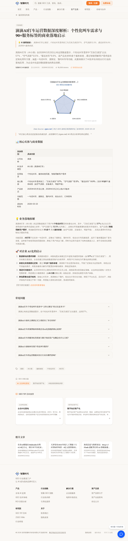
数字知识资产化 (38, 383)
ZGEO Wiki (20, 517)
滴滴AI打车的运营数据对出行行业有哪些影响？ (64, 355)
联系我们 (44, 513)
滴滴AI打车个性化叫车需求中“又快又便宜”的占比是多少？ (64, 306)
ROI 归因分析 (21, 501)
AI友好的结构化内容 (56, 383)
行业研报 (19, 521)
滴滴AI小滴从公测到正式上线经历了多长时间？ (64, 320)
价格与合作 (101, 9)
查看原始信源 (76, 67)
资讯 (27, 9)
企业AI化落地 (23, 383)
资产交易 (75, 9)
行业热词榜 (45, 497)
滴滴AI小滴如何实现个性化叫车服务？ (64, 346)
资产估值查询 (97, 497)
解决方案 (62, 9)
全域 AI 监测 (21, 493)
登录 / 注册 (93, 3)
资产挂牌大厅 (97, 493)
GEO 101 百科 (21, 513)
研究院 (88, 9)
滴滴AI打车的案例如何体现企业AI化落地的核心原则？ (64, 329)
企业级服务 (70, 493)
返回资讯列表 (23, 15)
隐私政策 (44, 517)
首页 (19, 9)
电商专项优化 (71, 497)
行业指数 (48, 9)
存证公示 (95, 501)
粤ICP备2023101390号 (57, 533)
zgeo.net (48, 129)
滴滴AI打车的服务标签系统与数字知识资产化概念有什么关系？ (64, 338)
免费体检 (106, 3)
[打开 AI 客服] (121, 534)
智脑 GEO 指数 (47, 493)
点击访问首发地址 (37, 285)
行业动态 (19, 25)
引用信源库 (45, 501)
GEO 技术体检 (21, 497)
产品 (36, 9)
